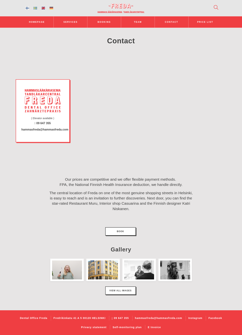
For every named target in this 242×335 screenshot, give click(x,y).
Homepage (37, 22)
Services (70, 22)
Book (120, 231)
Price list (205, 22)
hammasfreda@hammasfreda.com (43, 129)
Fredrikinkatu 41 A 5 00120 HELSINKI (80, 318)
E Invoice (154, 327)
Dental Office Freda (33, 318)
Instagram (195, 318)
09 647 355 (42, 123)
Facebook (215, 318)
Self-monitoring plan (127, 327)
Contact (171, 22)
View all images (120, 290)
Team (138, 22)
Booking (104, 22)
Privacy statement (93, 327)
